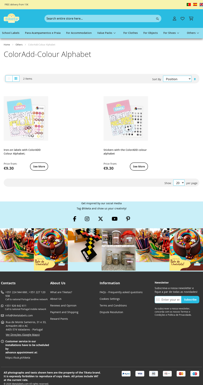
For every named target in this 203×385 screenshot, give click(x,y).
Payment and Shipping (64, 305)
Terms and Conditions (113, 298)
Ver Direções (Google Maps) (23, 327)
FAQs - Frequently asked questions (121, 285)
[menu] (101, 33)
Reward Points (59, 311)
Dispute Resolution (111, 305)
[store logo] (11, 18)
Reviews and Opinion (63, 298)
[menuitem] (10, 33)
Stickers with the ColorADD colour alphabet (57, 135)
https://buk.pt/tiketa (17, 350)
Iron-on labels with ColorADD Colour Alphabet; (19, 135)
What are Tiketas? (61, 285)
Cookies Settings (110, 292)
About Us (55, 292)
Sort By (156, 79)
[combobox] (102, 18)
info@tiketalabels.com (19, 308)
